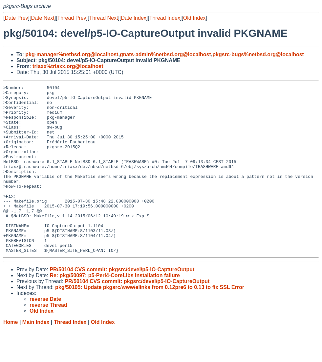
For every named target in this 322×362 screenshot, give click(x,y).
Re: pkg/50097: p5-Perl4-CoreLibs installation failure (115, 309)
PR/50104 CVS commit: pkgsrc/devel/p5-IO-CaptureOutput (122, 303)
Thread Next (103, 18)
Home (10, 355)
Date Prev (16, 18)
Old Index (194, 18)
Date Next (42, 18)
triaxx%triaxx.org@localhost (67, 66)
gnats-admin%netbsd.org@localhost (165, 54)
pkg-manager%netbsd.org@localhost (71, 54)
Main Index (36, 355)
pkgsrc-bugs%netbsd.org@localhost (258, 54)
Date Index (133, 18)
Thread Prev (71, 18)
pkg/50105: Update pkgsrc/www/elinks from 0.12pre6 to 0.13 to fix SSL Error (149, 321)
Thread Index (164, 18)
